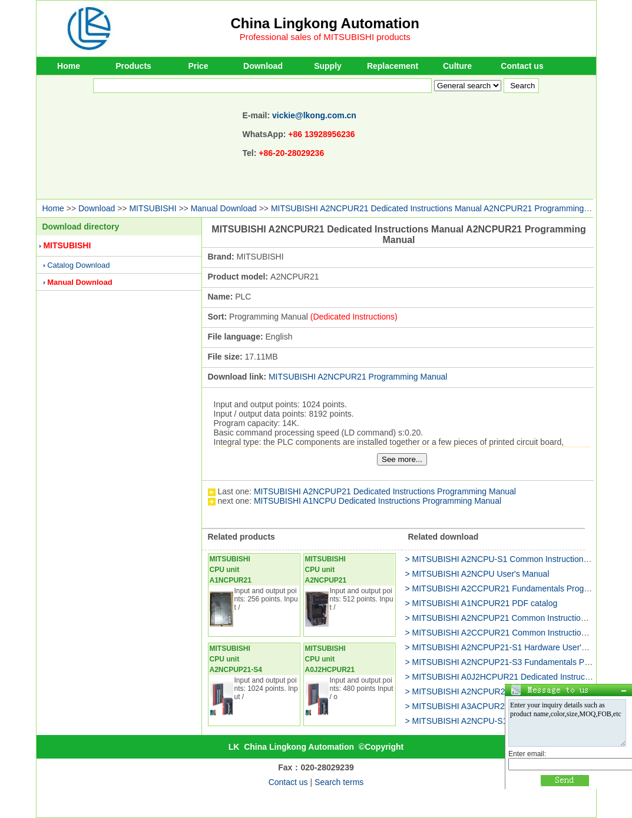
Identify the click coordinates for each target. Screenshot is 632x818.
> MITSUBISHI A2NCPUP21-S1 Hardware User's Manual (510, 647)
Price (198, 66)
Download (263, 66)
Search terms (339, 782)
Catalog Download (78, 265)
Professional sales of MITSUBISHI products (325, 37)
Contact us (522, 66)
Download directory (81, 226)
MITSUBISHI (152, 208)
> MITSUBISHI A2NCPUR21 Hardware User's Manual (504, 691)
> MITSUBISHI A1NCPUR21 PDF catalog (481, 603)
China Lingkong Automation (325, 23)
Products (133, 66)
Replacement (392, 66)
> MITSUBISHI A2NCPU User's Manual (477, 573)
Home (68, 66)
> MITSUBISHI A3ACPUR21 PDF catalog (481, 706)
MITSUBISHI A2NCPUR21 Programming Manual (358, 376)
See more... (402, 459)
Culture (457, 66)
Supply (328, 66)
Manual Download (224, 208)
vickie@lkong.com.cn (314, 115)
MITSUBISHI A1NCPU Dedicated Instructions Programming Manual (377, 501)
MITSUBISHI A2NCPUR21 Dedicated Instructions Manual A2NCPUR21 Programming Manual (442, 208)
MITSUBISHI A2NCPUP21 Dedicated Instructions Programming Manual (385, 491)
